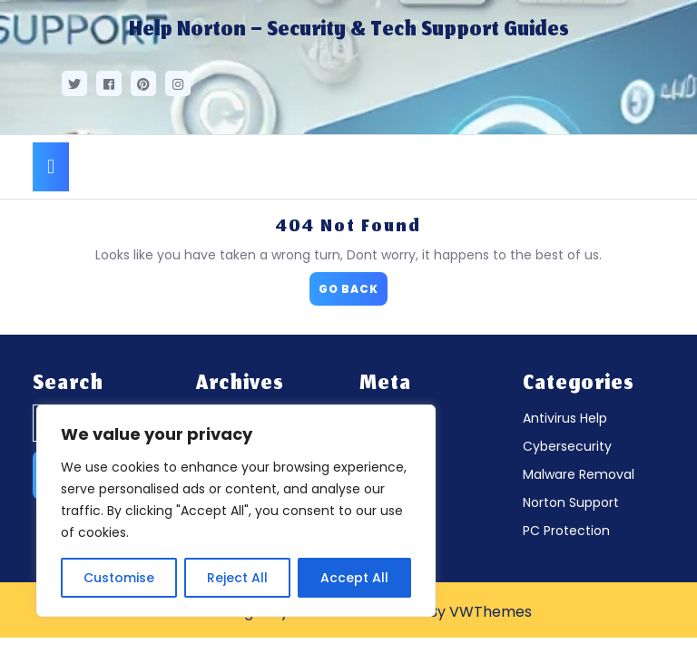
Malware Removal (578, 474)
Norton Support (571, 502)
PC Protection (566, 530)
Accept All (354, 578)
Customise (118, 578)
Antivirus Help (565, 418)
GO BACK (353, 284)
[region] (236, 510)
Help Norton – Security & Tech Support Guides (349, 31)
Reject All (237, 578)
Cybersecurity (567, 446)
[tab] (51, 166)
